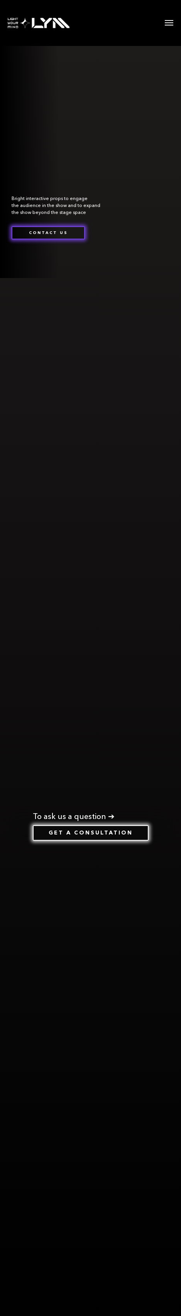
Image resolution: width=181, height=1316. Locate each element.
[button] (48, 232)
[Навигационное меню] (169, 22)
